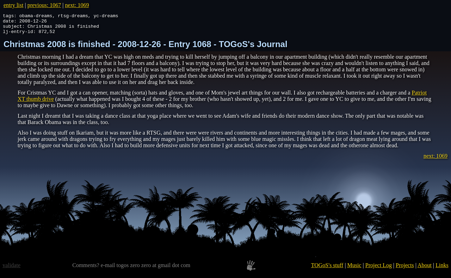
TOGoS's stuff (327, 269)
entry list (13, 5)
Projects (405, 269)
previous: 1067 (44, 5)
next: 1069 (77, 5)
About (425, 269)
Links (441, 269)
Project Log (378, 269)
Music (354, 269)
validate (11, 269)
